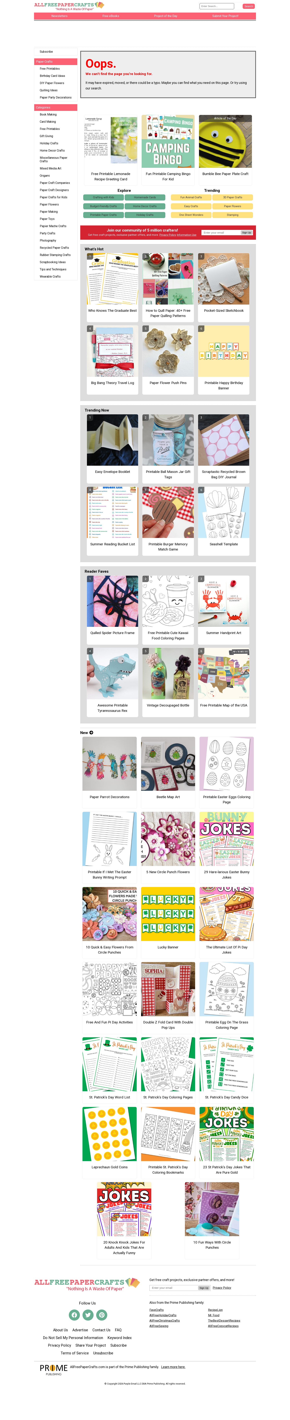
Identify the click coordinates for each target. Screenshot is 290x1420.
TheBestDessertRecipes (224, 1322)
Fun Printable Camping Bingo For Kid (168, 178)
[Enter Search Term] (217, 7)
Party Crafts (47, 235)
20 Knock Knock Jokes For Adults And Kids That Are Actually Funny (124, 1249)
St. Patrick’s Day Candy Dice (226, 1099)
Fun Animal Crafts (191, 199)
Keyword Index (119, 1339)
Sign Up (246, 234)
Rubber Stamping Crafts (55, 256)
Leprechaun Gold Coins (110, 1169)
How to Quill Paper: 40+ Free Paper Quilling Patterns (168, 315)
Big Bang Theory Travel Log (112, 384)
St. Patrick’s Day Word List (109, 1099)
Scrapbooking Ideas (53, 264)
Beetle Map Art (168, 798)
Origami (45, 177)
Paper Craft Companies (55, 184)
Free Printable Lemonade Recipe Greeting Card (110, 178)
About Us (60, 1331)
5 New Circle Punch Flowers (168, 874)
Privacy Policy (167, 236)
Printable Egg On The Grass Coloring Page (226, 1026)
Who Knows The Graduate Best (112, 312)
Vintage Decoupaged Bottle (168, 707)
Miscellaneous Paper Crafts (53, 161)
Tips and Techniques (53, 271)
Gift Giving (46, 138)
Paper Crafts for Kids (53, 199)
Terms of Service (75, 1355)
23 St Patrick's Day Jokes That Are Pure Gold (226, 1171)
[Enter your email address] (173, 1289)
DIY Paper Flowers (52, 84)
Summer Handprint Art (223, 635)
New (86, 734)
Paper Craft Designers (54, 191)
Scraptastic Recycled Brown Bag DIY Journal (223, 476)
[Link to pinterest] (101, 1316)
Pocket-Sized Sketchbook (224, 312)
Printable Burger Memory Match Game (168, 548)
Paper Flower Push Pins (168, 384)
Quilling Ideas (49, 92)
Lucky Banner (168, 949)
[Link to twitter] (88, 1316)
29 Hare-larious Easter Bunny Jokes (226, 876)
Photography (48, 242)
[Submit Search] (249, 7)
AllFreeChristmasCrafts (164, 1322)
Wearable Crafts (50, 278)
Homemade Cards (145, 199)
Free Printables (50, 70)
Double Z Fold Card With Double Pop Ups (168, 1026)
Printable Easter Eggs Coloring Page (226, 801)
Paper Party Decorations (56, 99)
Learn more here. (173, 1369)
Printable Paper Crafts (103, 216)
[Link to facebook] (74, 1316)
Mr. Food (213, 1317)
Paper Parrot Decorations (109, 798)
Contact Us (101, 1331)
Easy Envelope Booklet (112, 473)
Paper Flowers (49, 206)
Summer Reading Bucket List (112, 546)
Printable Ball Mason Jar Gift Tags (168, 476)
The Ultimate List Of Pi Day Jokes (226, 951)
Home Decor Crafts (52, 152)
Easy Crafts (191, 208)
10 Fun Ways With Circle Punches (212, 1246)
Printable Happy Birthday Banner (224, 387)
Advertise (80, 1331)
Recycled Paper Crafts (54, 249)
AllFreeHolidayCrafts (162, 1317)
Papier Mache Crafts (53, 228)
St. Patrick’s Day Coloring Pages (168, 1099)
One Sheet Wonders (191, 216)
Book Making (48, 116)
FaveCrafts (156, 1311)
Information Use (186, 236)
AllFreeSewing (158, 1327)
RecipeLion (215, 1311)
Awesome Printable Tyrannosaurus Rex (112, 709)
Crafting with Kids (103, 199)
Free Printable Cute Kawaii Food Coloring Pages (168, 637)
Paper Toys (47, 220)
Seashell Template (224, 546)
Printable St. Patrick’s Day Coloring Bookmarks (168, 1171)
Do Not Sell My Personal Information (73, 1339)
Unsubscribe (103, 1355)
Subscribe (46, 53)
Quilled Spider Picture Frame (112, 635)
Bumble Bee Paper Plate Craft (225, 175)
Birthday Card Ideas (52, 77)
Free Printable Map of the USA (223, 707)
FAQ (118, 1331)
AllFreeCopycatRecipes (223, 1327)
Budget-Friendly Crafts (103, 208)
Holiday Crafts (49, 145)
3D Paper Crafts (232, 199)
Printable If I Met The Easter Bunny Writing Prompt (109, 876)
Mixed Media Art (50, 170)
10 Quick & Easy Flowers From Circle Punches (109, 951)
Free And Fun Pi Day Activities (109, 1024)
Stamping (232, 216)
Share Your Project (90, 1347)
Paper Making (49, 213)
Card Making (48, 123)
